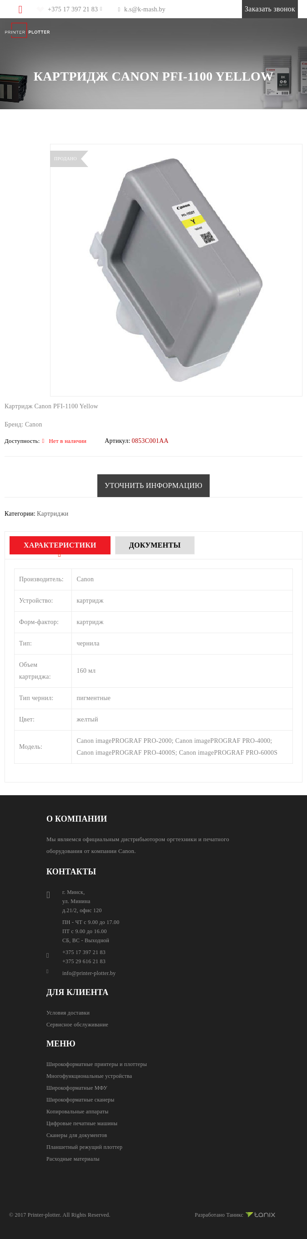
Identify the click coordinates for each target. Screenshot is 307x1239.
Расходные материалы (73, 1159)
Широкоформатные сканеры (80, 1100)
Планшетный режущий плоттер (84, 1147)
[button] (153, 485)
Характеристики (60, 545)
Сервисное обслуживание (77, 1024)
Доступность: (22, 441)
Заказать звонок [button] (270, 9)
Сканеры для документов (76, 1135)
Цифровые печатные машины (81, 1123)
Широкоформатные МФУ (76, 1088)
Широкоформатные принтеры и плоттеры (96, 1064)
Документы (155, 545)
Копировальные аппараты (77, 1111)
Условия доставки (68, 1013)
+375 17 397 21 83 (73, 9)
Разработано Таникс (235, 1213)
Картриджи (53, 513)
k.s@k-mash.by (145, 9)
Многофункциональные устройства (89, 1076)
